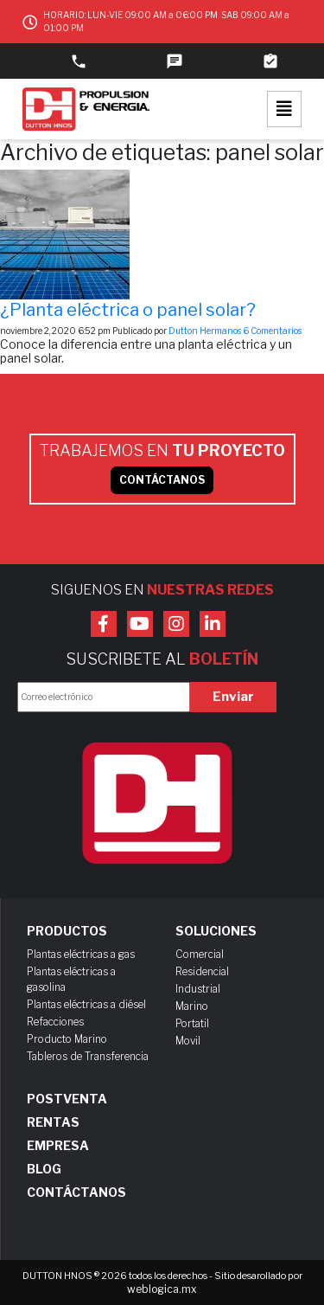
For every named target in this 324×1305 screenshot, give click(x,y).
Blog (44, 1169)
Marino (191, 1006)
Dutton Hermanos (204, 330)
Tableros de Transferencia (88, 1056)
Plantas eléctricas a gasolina (71, 979)
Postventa (67, 1099)
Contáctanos (76, 1192)
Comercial (199, 954)
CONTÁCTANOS (162, 479)
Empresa (58, 1146)
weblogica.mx (162, 1288)
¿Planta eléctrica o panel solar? (128, 309)
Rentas (53, 1122)
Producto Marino (67, 1038)
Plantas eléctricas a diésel (86, 1004)
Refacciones (55, 1021)
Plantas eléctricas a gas (81, 954)
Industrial (197, 988)
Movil (187, 1040)
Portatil (192, 1023)
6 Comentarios (272, 330)
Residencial (202, 971)
